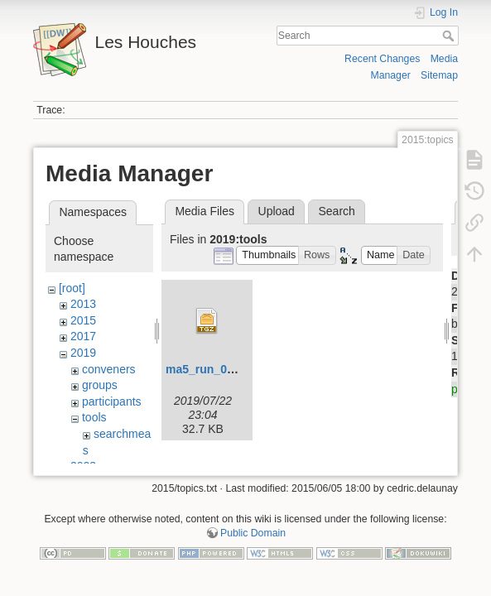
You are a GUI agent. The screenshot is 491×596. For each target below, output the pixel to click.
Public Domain (253, 541)
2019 (83, 352)
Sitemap (439, 75)
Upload (276, 211)
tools (94, 417)
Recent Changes (382, 59)
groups (100, 385)
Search (450, 35)
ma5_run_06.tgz (209, 369)
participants (112, 401)
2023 (83, 466)
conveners (109, 369)
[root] (72, 288)
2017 (83, 336)
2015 (83, 320)
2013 (83, 303)
